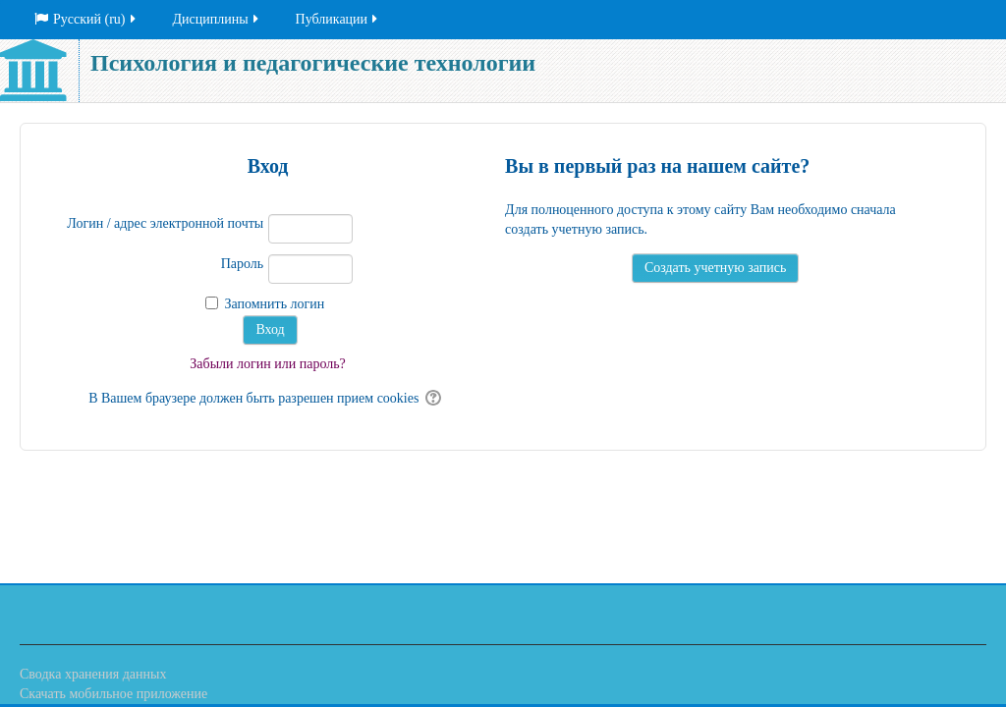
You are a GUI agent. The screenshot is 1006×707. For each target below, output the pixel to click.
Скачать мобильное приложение (113, 693)
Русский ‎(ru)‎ (86, 19)
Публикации (338, 19)
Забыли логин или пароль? (268, 363)
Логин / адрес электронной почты (165, 223)
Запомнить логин (274, 304)
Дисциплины (217, 19)
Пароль (242, 263)
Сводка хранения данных (93, 674)
